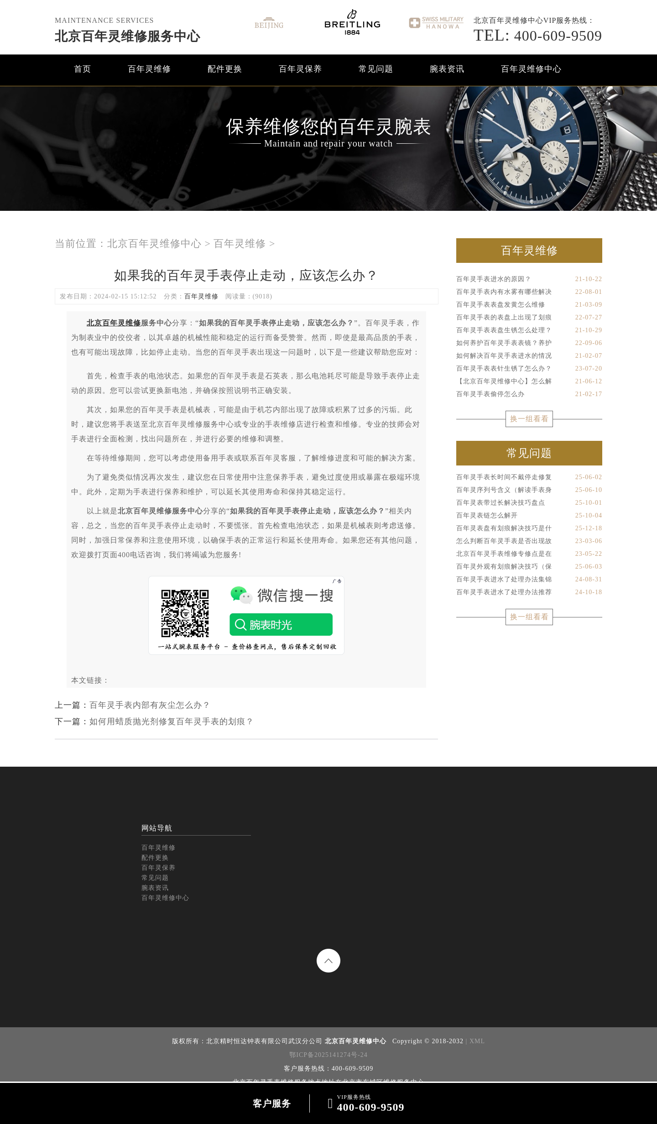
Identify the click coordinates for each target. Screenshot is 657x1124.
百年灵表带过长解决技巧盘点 (529, 503)
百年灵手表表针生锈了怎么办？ (529, 368)
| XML (474, 1041)
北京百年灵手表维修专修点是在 (529, 554)
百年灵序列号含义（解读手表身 (529, 490)
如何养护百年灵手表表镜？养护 (529, 343)
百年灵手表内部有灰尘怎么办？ (150, 705)
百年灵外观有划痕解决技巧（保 (529, 566)
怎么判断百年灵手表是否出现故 (529, 541)
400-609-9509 (538, 35)
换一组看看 (529, 419)
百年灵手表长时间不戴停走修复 (529, 477)
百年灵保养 (300, 68)
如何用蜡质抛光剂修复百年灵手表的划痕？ (171, 721)
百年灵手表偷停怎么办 (529, 394)
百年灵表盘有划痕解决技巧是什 (529, 528)
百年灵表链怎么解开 (529, 515)
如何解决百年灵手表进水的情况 (529, 356)
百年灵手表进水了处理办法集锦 (529, 579)
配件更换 (225, 68)
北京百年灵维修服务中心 (127, 36)
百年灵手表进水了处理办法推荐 (529, 592)
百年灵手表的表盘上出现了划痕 (529, 317)
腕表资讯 (447, 68)
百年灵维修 (149, 68)
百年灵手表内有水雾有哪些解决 (529, 292)
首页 (82, 68)
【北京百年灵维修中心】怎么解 (529, 381)
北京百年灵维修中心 (154, 243)
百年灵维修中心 (531, 68)
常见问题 (376, 68)
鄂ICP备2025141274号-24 (328, 1054)
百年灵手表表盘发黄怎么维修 (529, 304)
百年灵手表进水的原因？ (529, 279)
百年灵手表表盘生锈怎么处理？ (529, 330)
